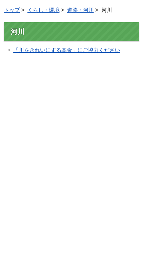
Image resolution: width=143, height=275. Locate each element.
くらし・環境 (43, 10)
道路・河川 (80, 10)
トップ (12, 10)
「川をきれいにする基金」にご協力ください (66, 50)
